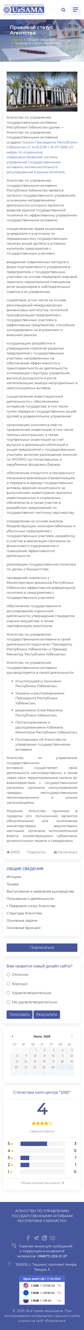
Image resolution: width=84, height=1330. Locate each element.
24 (53, 1067)
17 (53, 1061)
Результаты (46, 1014)
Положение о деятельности (30, 899)
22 (34, 1067)
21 (26, 1067)
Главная (16, 39)
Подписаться (42, 947)
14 (25, 1061)
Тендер (13, 884)
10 (53, 1055)
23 (43, 1067)
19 (71, 1061)
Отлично (20, 974)
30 (25, 1050)
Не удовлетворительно (34, 1002)
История (14, 877)
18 (62, 1061)
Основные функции (23, 928)
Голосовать (19, 1014)
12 (71, 1055)
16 (44, 1061)
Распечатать (65, 852)
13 (17, 1061)
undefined (12, 1036)
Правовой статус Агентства (32, 906)
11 (63, 1055)
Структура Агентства (24, 913)
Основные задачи (22, 920)
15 (35, 1061)
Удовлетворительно (31, 993)
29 (16, 1050)
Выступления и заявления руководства (40, 891)
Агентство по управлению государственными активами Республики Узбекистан (42, 1216)
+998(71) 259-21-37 (51, 1256)
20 (16, 1067)
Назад (19, 46)
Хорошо (19, 984)
